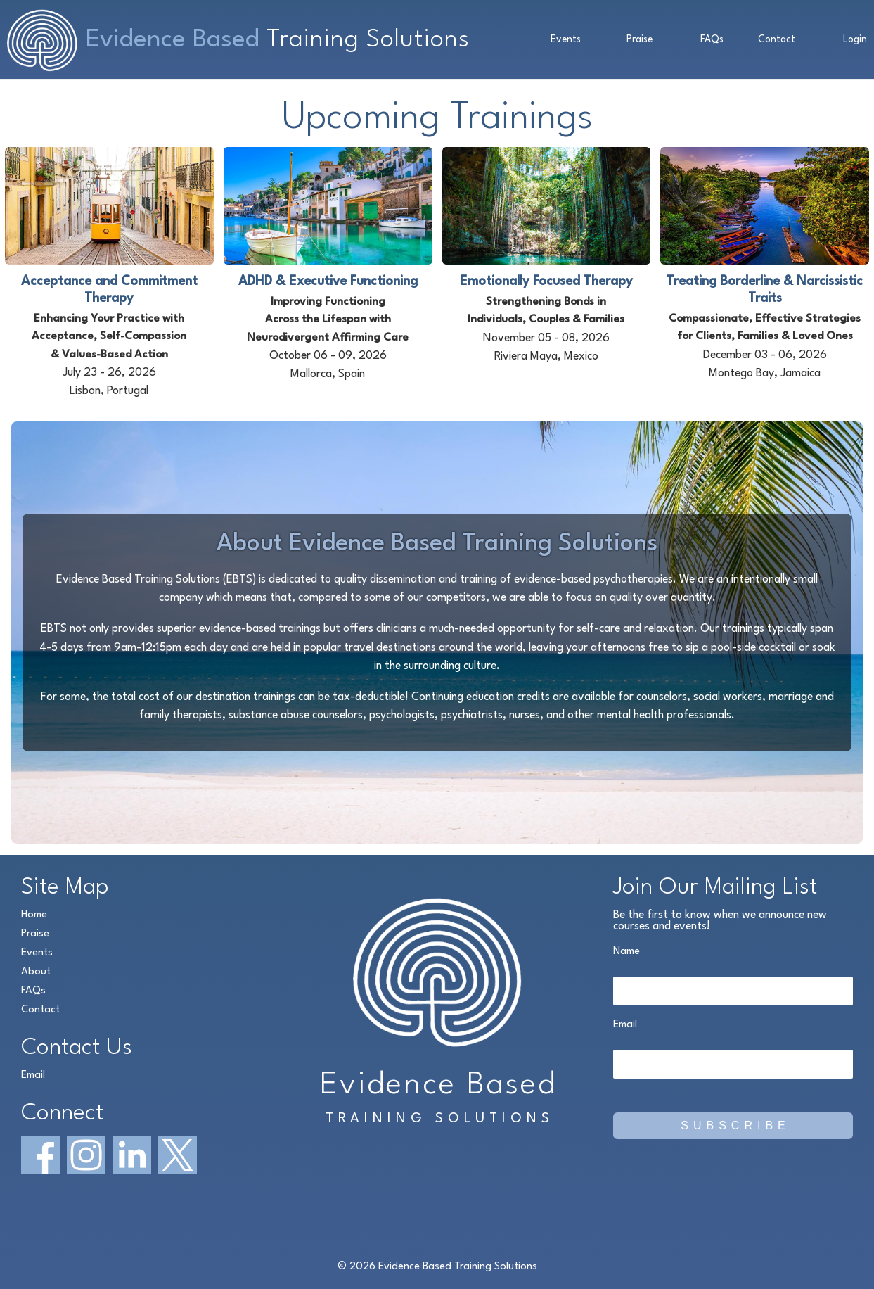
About (36, 972)
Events (566, 39)
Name (626, 951)
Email (33, 1075)
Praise (639, 39)
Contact (776, 39)
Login (855, 39)
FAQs (712, 39)
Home (34, 915)
